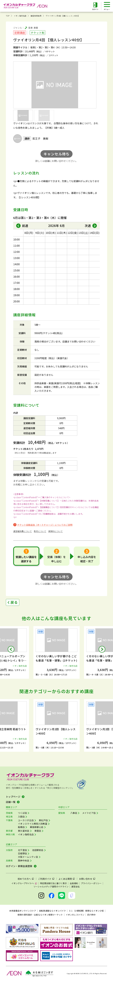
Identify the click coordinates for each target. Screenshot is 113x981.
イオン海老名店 (20, 15)
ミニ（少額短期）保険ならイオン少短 (86, 910)
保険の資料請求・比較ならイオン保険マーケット (40, 914)
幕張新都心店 (36, 827)
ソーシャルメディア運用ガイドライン (51, 886)
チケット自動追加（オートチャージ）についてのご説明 (44, 524)
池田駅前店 (37, 850)
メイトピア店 (89, 813)
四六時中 (91, 914)
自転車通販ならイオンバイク (52, 910)
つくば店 (22, 813)
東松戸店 (43, 820)
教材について (40, 531)
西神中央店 (23, 860)
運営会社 (75, 886)
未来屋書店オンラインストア (22, 910)
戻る (14, 602)
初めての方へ (24, 879)
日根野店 (22, 853)
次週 (88, 226)
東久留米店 (23, 831)
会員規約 (74, 883)
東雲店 (37, 831)
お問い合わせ (85, 879)
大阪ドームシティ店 (28, 857)
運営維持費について (22, 531)
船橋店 (21, 827)
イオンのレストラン (75, 914)
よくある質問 (65, 879)
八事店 (73, 813)
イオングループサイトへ (22, 883)
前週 (25, 226)
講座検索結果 (36, 15)
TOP (8, 15)
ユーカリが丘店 (26, 820)
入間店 (21, 816)
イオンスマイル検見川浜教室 (32, 824)
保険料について (55, 531)
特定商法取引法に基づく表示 (53, 883)
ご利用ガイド (44, 879)
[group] (56, 652)
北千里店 (22, 850)
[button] (11, 649)
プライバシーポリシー (91, 883)
